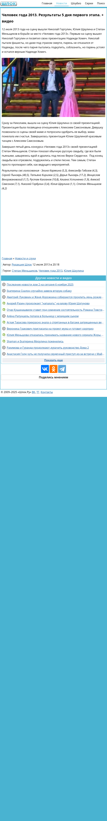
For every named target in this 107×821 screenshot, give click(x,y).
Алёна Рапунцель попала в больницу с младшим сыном (43, 316)
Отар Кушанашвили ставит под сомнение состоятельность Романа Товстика (56, 310)
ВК (33, 392)
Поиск (101, 3)
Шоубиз (76, 3)
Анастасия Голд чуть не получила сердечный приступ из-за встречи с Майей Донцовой (56, 354)
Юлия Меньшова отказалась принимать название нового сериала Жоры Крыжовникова (56, 335)
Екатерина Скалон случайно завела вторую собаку (39, 291)
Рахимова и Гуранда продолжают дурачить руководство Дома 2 (48, 347)
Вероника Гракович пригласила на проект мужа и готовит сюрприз (50, 328)
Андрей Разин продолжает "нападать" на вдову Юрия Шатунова (48, 303)
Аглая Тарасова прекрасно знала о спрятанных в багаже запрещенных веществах (56, 322)
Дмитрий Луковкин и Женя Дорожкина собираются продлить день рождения (56, 297)
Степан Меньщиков (24, 270)
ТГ (38, 392)
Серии (89, 3)
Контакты (47, 392)
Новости (61, 3)
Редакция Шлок (22, 264)
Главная (47, 3)
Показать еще (53, 360)
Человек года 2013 (51, 270)
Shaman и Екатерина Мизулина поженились (35, 341)
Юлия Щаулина (74, 270)
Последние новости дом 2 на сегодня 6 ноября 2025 (40, 284)
